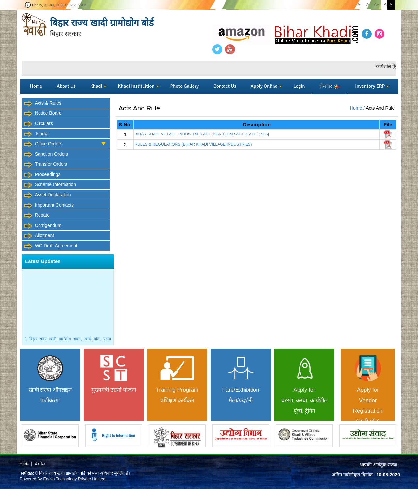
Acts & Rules (42, 103)
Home (36, 86)
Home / (358, 107)
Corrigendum (43, 226)
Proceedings (42, 175)
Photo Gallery (184, 86)
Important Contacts (49, 205)
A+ (376, 4)
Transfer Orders (45, 164)
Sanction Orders (46, 154)
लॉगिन (24, 464)
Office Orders (67, 143)
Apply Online (264, 86)
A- (359, 4)
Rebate (37, 215)
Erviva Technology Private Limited (74, 479)
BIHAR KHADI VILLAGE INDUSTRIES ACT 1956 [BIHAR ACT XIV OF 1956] (201, 134)
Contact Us (224, 86)
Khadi (96, 86)
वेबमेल (40, 464)
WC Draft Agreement (50, 246)
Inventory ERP (370, 86)
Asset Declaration (47, 195)
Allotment (39, 236)
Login (299, 86)
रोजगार (330, 86)
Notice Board (43, 113)
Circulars (38, 124)
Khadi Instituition (136, 86)
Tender (36, 134)
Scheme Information (50, 185)
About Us (66, 86)
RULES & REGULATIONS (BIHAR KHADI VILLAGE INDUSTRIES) (193, 144)
